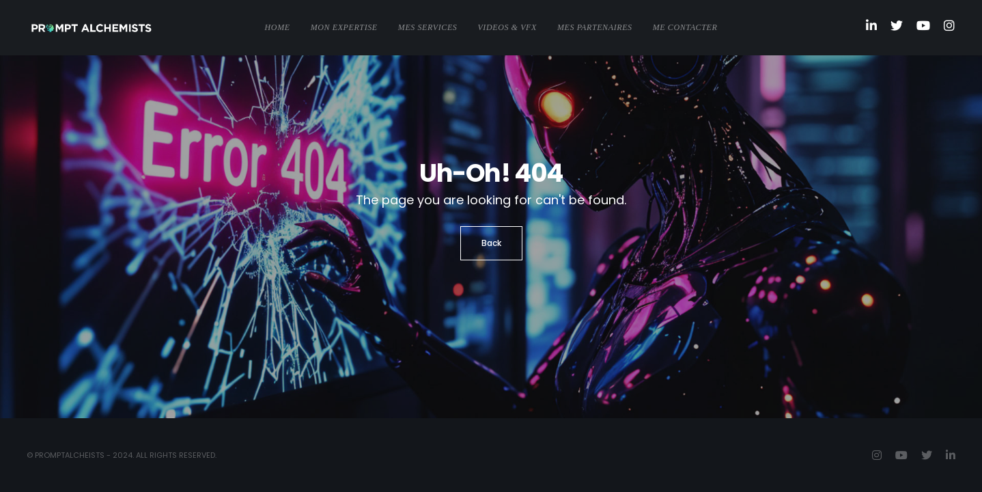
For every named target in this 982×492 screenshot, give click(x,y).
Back (491, 243)
